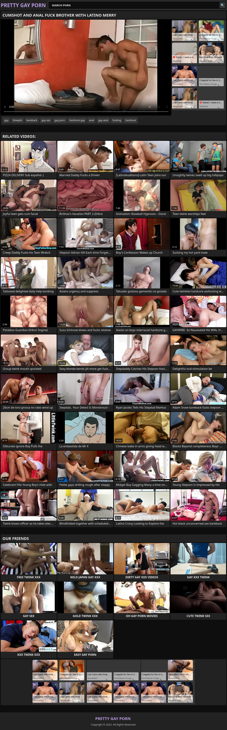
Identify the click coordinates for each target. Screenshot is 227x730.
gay (6, 120)
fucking (117, 120)
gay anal (103, 120)
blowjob (17, 120)
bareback (31, 120)
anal (91, 120)
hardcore (130, 120)
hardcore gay (77, 120)
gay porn (59, 120)
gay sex (45, 120)
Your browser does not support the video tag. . (86, 67)
